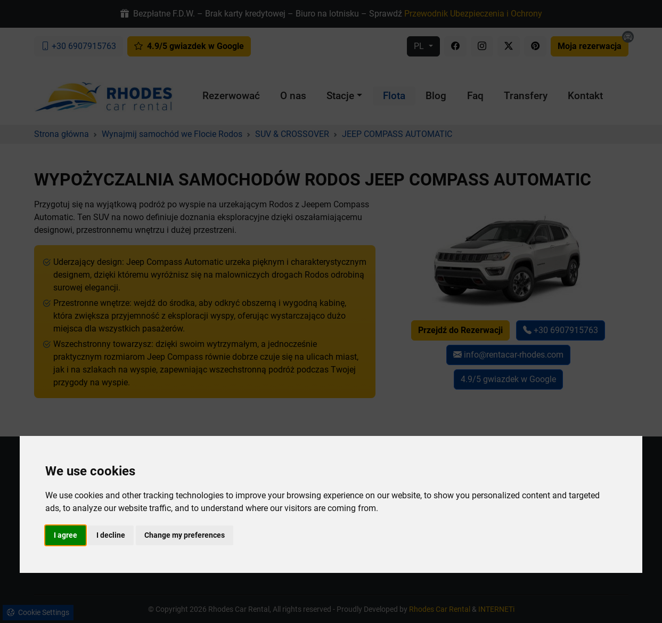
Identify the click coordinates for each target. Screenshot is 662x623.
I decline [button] (110, 535)
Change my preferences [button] (184, 535)
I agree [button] (65, 535)
